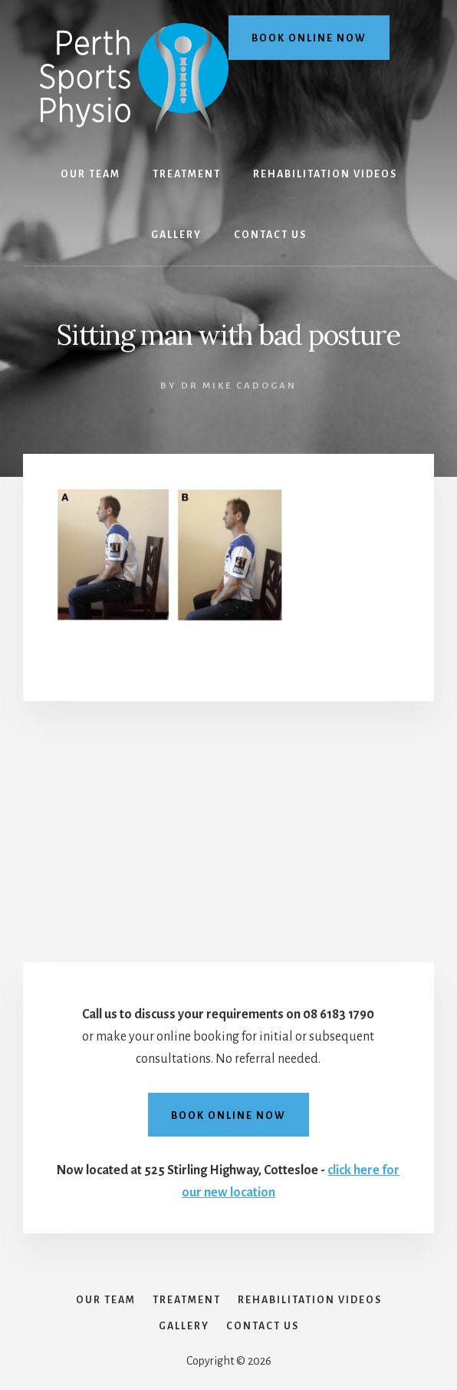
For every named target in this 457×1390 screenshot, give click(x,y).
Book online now (309, 38)
